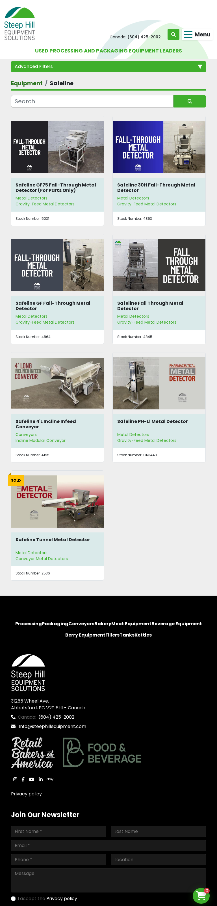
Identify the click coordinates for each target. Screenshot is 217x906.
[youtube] (31, 779)
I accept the (47, 898)
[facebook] (23, 779)
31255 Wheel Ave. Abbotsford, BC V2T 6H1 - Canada (48, 704)
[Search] (92, 101)
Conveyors (26, 434)
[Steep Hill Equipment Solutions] (28, 672)
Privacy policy (26, 794)
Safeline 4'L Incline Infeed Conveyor (46, 424)
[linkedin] (41, 779)
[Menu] (188, 34)
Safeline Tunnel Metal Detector (53, 539)
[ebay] (50, 779)
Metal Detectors (31, 198)
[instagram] (15, 779)
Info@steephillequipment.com (52, 726)
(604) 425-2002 (144, 37)
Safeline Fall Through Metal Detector (150, 306)
